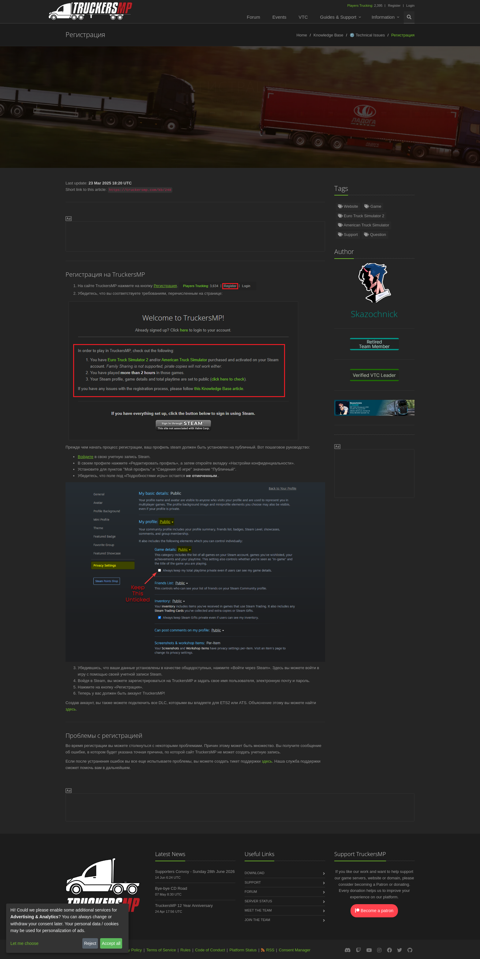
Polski (188, 114)
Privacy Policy (129, 950)
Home (301, 35)
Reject (90, 943)
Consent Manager (294, 950)
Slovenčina (388, 114)
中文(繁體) (306, 126)
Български (454, 114)
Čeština (332, 114)
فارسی (202, 126)
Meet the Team (258, 910)
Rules (185, 950)
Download (254, 873)
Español (128, 114)
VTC (303, 17)
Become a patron (374, 910)
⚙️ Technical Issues (367, 35)
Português (273, 114)
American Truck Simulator (363, 225)
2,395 (365, 5)
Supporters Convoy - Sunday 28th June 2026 (195, 871)
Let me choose (24, 943)
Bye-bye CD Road (171, 888)
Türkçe (77, 114)
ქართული (173, 126)
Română (303, 114)
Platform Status (243, 950)
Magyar (228, 126)
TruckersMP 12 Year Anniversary (184, 905)
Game (372, 206)
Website (348, 206)
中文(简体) (420, 114)
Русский (214, 114)
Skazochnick (256, 101)
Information (383, 17)
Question (375, 234)
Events (279, 17)
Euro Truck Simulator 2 (361, 216)
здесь (71, 709)
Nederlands (159, 114)
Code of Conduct (210, 950)
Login (410, 5)
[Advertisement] (195, 235)
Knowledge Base (328, 35)
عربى (279, 126)
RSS (270, 950)
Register (394, 5)
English (22, 114)
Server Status (258, 901)
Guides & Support (338, 17)
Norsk (101, 114)
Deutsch (50, 114)
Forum (253, 17)
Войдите (85, 456)
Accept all (111, 943)
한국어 (254, 126)
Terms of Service (161, 950)
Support (348, 234)
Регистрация (165, 285)
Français (243, 114)
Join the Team (257, 920)
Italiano (358, 114)
